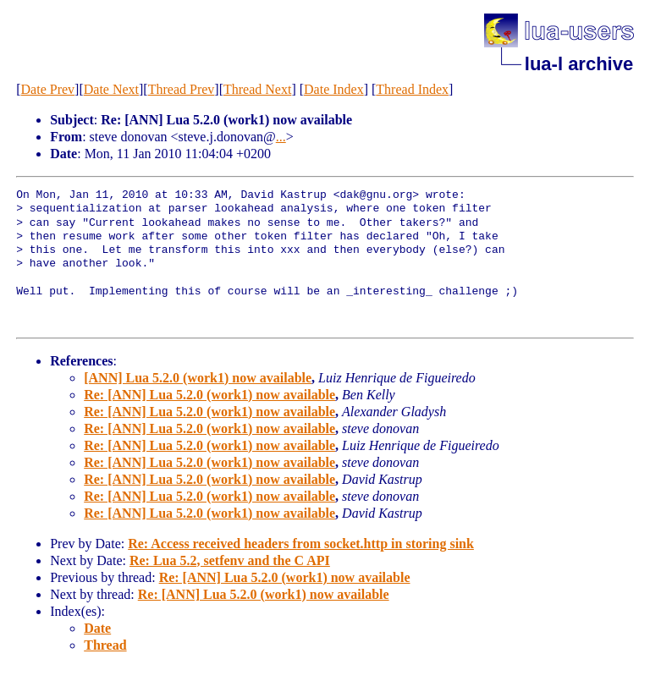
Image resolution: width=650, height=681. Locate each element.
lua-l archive (579, 63)
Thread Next (257, 89)
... (281, 136)
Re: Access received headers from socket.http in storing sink (301, 543)
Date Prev (48, 89)
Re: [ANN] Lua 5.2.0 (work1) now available (209, 394)
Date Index (334, 89)
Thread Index (412, 89)
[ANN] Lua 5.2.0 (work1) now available (197, 378)
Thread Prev (181, 89)
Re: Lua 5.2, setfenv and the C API (229, 560)
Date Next (111, 89)
